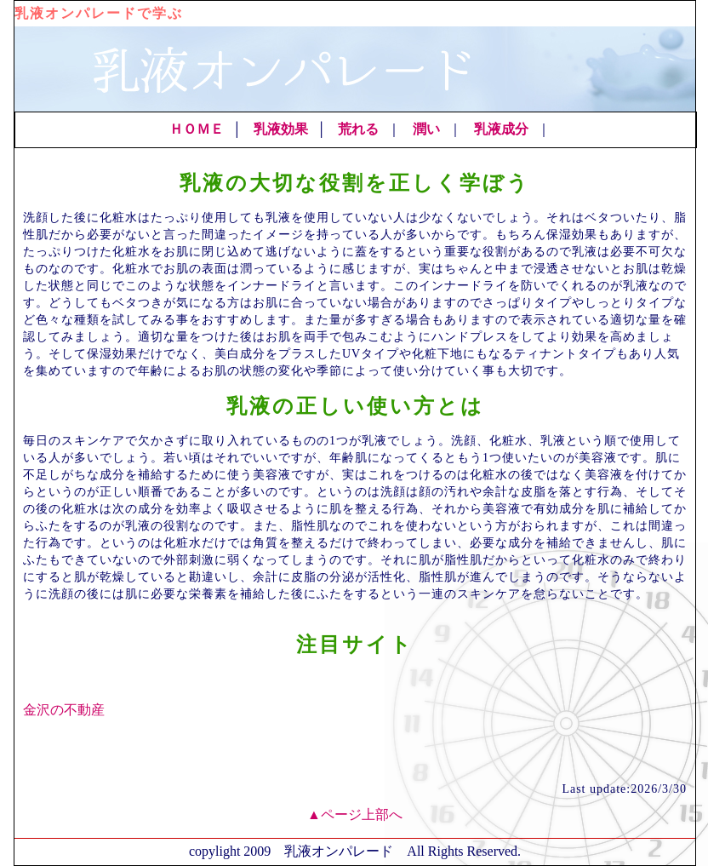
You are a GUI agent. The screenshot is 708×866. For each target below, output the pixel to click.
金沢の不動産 (64, 710)
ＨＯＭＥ (196, 129)
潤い (426, 129)
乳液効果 (281, 129)
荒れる (358, 129)
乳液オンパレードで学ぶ (98, 13)
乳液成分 (501, 129)
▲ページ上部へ (355, 814)
